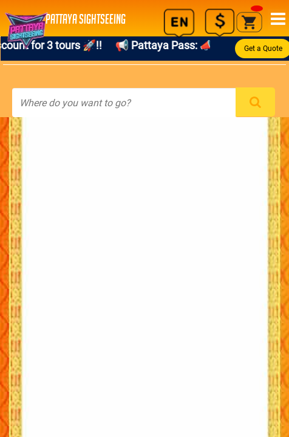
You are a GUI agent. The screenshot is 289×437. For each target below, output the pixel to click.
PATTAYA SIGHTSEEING (69, 19)
